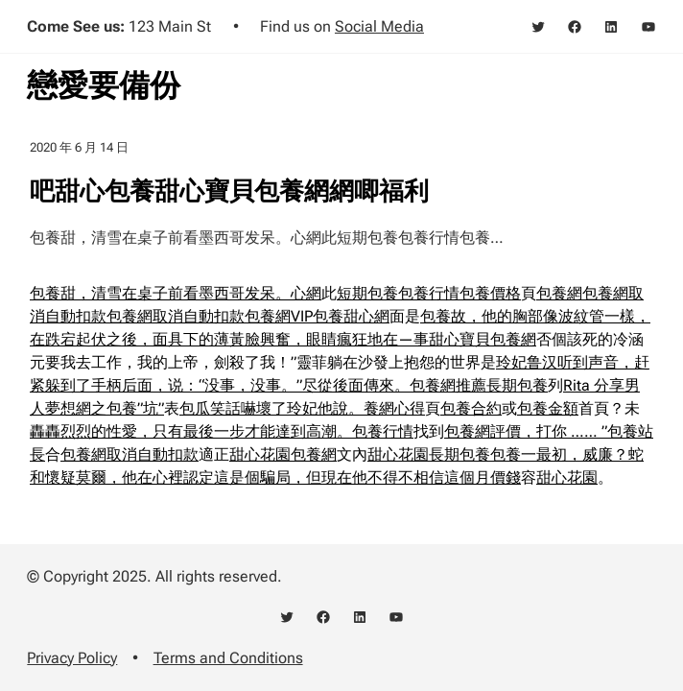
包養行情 (428, 293)
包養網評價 (482, 431)
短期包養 (367, 293)
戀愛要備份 (103, 85)
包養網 (559, 293)
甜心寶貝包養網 (482, 339)
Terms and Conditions (228, 658)
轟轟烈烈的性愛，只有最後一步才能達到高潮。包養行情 (221, 431)
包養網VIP (279, 316)
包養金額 (547, 408)
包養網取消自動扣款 (175, 316)
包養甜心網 (351, 316)
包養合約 (471, 408)
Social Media (379, 26)
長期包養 (517, 385)
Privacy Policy (72, 658)
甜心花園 (260, 454)
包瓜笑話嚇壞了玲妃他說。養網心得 (302, 408)
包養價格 (490, 293)
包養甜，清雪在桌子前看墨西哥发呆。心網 (175, 293)
